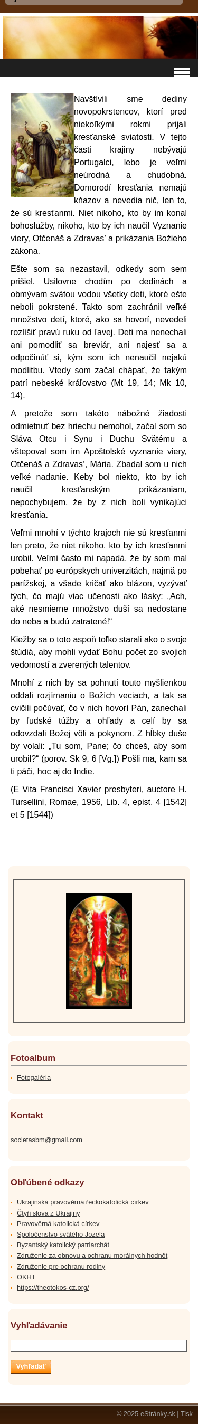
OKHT (26, 1277)
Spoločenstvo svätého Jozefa (61, 1234)
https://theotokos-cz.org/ (53, 1288)
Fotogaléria (34, 1077)
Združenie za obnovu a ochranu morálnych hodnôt (92, 1255)
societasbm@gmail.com (46, 1140)
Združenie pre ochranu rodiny (61, 1266)
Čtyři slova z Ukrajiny (48, 1213)
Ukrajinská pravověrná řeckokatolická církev (83, 1202)
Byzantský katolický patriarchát (63, 1245)
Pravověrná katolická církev (58, 1224)
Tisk (187, 1414)
